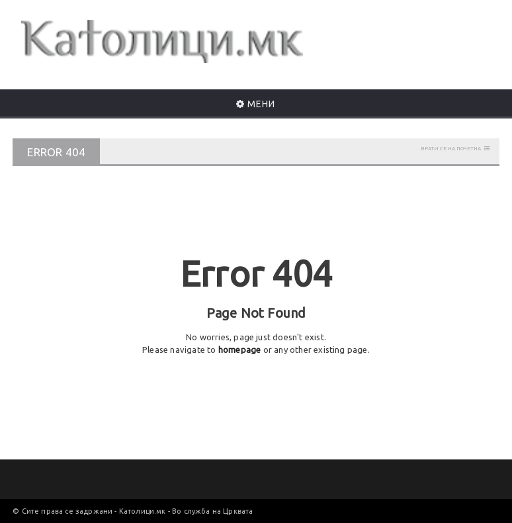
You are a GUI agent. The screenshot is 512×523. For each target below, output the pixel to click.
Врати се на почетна (451, 149)
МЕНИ (255, 104)
